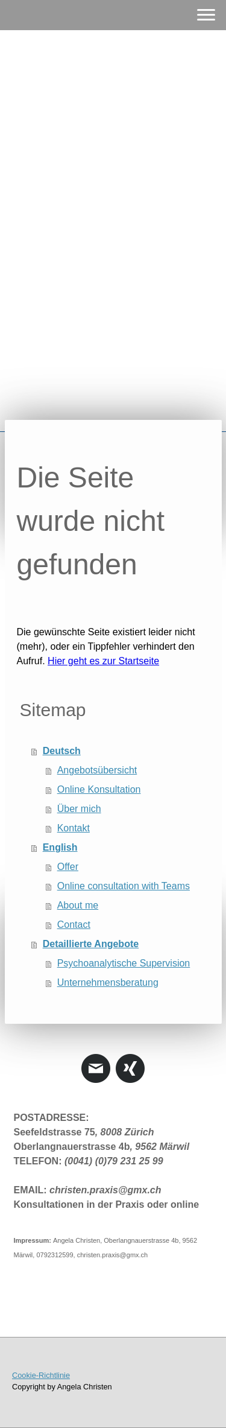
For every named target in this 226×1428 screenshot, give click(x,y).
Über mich (79, 809)
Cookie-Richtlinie (41, 1375)
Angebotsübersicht (97, 770)
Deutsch (62, 751)
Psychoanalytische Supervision (123, 963)
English (60, 847)
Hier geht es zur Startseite (103, 661)
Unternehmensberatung (108, 982)
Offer (67, 867)
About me (77, 905)
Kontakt (73, 828)
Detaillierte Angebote (91, 944)
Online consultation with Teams (123, 886)
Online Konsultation (99, 789)
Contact (73, 924)
